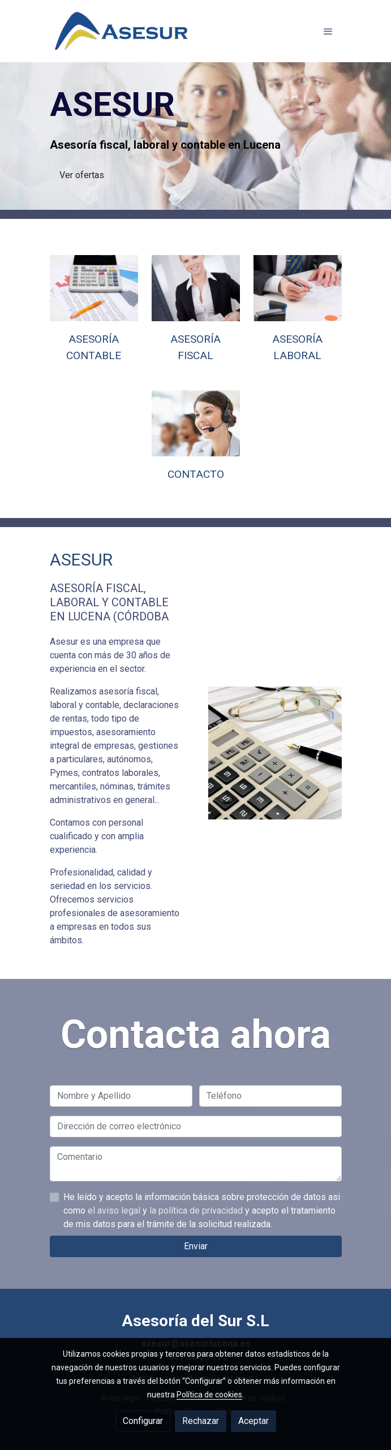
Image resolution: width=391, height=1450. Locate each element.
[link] (122, 31)
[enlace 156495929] (297, 287)
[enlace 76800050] (94, 287)
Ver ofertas (81, 175)
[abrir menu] (328, 31)
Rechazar (200, 1421)
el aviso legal (115, 1266)
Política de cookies (209, 1394)
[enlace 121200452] (196, 422)
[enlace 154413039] (196, 287)
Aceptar (253, 1421)
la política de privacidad (197, 1266)
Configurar (143, 1421)
